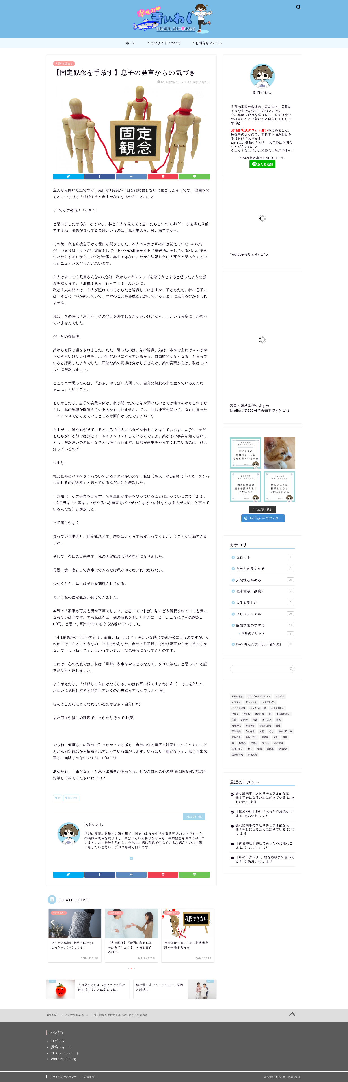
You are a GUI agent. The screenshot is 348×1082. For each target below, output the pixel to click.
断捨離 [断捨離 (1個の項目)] (265, 737)
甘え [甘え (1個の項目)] (250, 749)
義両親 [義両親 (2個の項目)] (270, 749)
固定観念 (72, 798)
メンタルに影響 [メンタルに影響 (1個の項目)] (258, 708)
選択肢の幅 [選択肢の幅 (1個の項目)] (237, 754)
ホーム (131, 43)
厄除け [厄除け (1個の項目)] (244, 719)
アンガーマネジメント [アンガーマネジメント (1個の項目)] (259, 696)
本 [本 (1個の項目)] (233, 743)
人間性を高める (64, 63)
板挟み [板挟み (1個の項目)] (242, 743)
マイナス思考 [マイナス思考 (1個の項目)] (238, 708)
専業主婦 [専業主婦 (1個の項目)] (236, 731)
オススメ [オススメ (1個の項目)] (236, 702)
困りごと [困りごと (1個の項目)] (266, 719)
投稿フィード (61, 1047)
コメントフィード (65, 1053)
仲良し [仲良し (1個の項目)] (246, 714)
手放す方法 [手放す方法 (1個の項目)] (251, 737)
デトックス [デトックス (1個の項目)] (251, 702)
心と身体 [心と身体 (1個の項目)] (250, 731)
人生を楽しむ (265, 602)
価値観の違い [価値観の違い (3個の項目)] (283, 714)
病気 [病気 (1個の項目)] (259, 749)
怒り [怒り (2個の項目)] (271, 731)
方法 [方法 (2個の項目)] (276, 737)
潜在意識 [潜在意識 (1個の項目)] (278, 743)
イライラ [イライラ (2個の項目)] (279, 696)
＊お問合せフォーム (207, 43)
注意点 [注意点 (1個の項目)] (254, 743)
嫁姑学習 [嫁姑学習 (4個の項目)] (250, 725)
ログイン (58, 1041)
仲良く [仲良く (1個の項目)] (235, 714)
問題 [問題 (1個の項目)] (255, 719)
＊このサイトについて (164, 43)
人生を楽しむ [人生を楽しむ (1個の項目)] (277, 708)
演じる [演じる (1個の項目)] (265, 743)
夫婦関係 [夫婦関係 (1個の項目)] (236, 725)
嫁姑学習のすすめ (265, 625)
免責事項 (89, 1076)
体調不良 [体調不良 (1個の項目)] (259, 714)
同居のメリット (267, 633)
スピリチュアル (265, 613)
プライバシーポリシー (63, 1076)
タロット (265, 557)
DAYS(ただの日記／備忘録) (265, 644)
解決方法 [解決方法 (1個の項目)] (283, 749)
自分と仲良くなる (265, 568)
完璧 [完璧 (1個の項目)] (278, 725)
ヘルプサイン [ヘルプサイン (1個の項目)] (268, 702)
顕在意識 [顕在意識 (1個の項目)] (252, 754)
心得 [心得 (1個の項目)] (262, 731)
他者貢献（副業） (265, 591)
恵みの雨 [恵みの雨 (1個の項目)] (236, 737)
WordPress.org (63, 1059)
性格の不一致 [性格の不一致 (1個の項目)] (285, 731)
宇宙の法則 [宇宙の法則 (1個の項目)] (265, 725)
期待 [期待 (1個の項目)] (285, 737)
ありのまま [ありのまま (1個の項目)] (237, 696)
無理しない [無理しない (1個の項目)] (237, 749)
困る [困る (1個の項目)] (278, 719)
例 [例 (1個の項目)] (270, 714)
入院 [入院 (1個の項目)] (234, 719)
